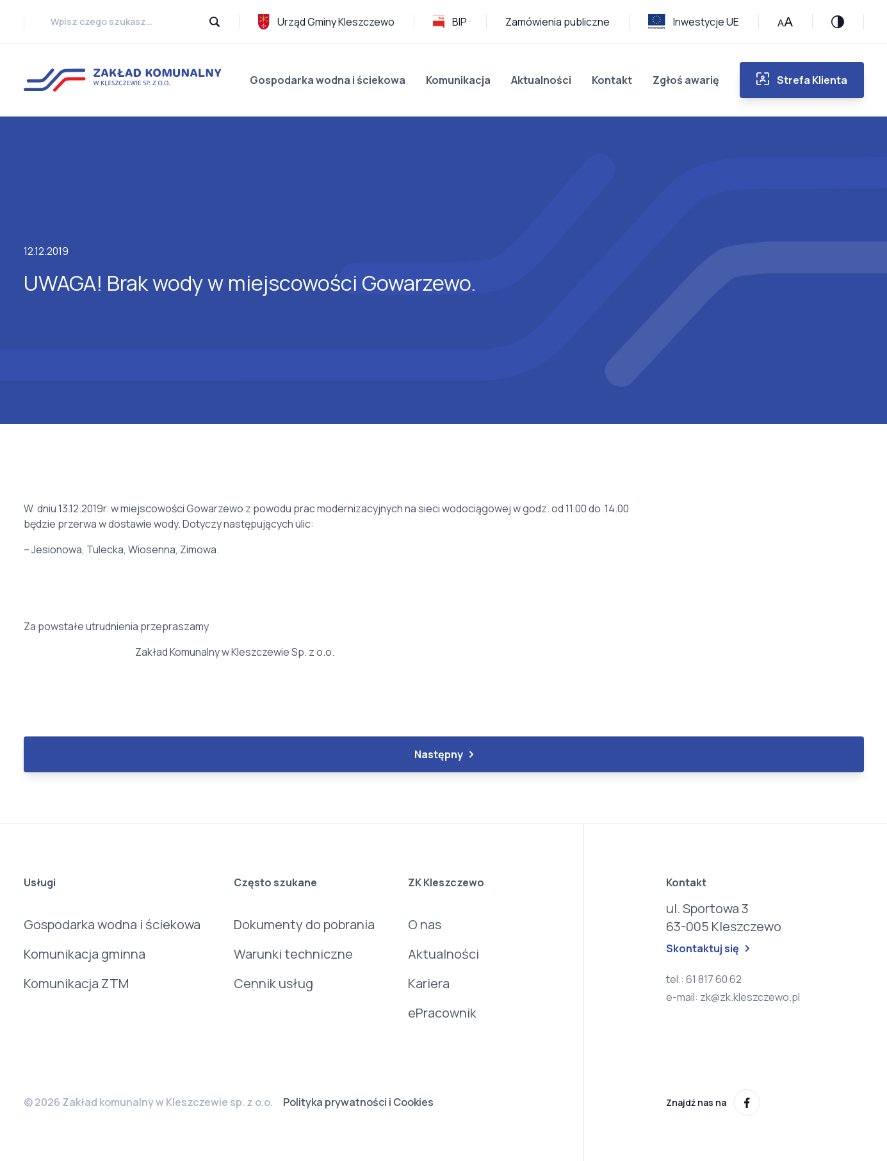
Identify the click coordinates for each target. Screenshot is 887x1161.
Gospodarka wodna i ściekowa (327, 80)
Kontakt (612, 80)
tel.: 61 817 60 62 (704, 979)
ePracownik (442, 1012)
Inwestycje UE (693, 21)
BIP (450, 21)
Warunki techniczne (293, 953)
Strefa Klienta (801, 79)
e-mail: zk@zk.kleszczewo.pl (733, 997)
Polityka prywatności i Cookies (358, 1102)
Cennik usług (273, 983)
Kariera (429, 983)
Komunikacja (458, 80)
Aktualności (541, 80)
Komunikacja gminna (84, 953)
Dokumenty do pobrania (304, 924)
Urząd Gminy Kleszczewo (326, 21)
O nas (424, 924)
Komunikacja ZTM (76, 983)
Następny (443, 754)
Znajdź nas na (713, 1102)
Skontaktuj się (707, 948)
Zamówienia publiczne (557, 22)
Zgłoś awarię (686, 80)
